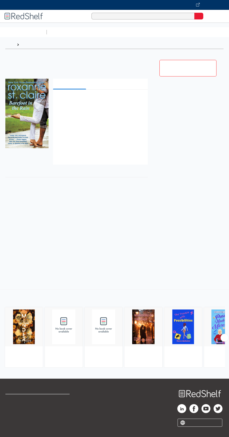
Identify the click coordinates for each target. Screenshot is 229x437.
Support (11, 409)
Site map (12, 429)
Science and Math (88, 32)
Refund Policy (59, 409)
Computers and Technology (127, 32)
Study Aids (60, 32)
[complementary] (114, 329)
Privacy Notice (16, 419)
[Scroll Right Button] (225, 338)
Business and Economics (173, 32)
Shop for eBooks (18, 399)
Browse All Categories (23, 32)
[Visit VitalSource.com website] (114, 5)
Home (10, 44)
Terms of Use (58, 399)
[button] (100, 100)
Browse (27, 44)
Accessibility (58, 419)
